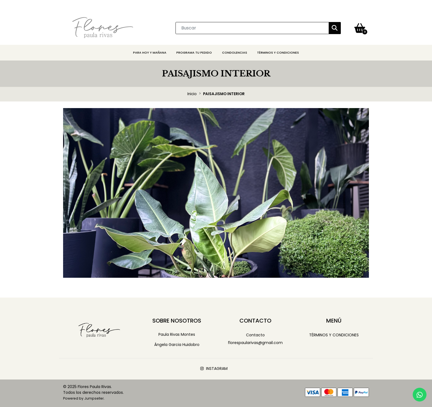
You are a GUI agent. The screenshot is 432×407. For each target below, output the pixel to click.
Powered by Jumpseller (83, 398)
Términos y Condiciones (278, 52)
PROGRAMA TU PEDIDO (194, 52)
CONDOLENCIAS (234, 52)
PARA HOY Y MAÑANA (149, 52)
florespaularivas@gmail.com (255, 342)
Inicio (192, 94)
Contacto (255, 335)
